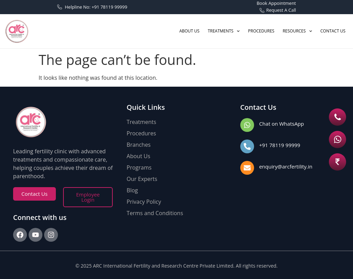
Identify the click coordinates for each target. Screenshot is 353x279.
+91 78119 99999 (279, 145)
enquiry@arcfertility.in (286, 166)
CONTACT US (332, 31)
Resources (297, 31)
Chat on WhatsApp (281, 123)
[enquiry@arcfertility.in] (247, 168)
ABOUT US (189, 31)
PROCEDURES (261, 31)
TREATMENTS (224, 31)
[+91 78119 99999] (247, 146)
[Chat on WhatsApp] (247, 125)
